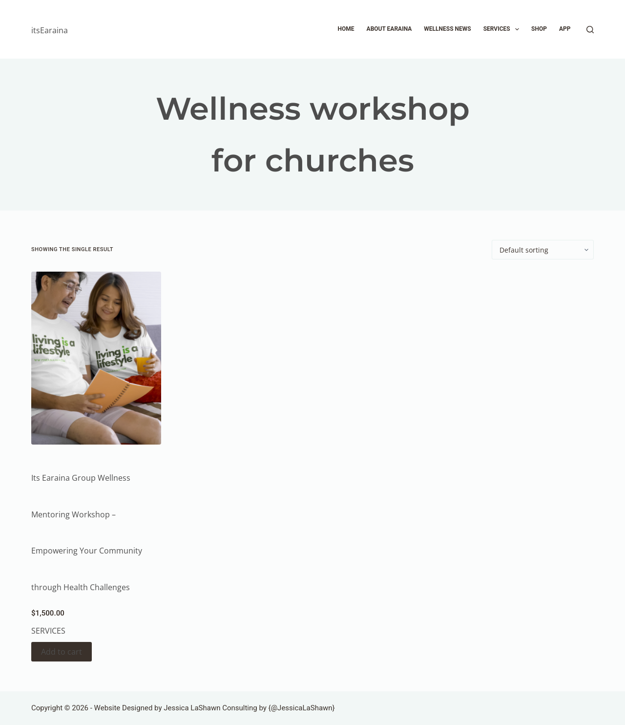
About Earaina (389, 28)
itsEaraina (49, 30)
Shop (539, 28)
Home (346, 28)
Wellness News (447, 28)
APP (565, 28)
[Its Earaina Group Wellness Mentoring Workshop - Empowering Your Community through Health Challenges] (96, 358)
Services (503, 29)
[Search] (590, 29)
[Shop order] (543, 249)
